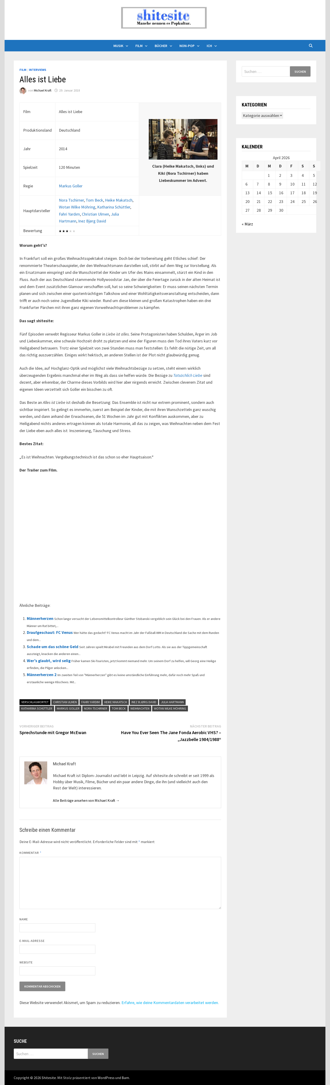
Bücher (161, 45)
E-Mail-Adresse (32, 941)
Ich (209, 45)
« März (247, 224)
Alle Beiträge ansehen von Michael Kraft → (86, 800)
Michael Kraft (42, 90)
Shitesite (49, 1077)
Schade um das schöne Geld (52, 646)
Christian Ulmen (95, 214)
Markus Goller (70, 186)
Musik (118, 45)
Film (139, 45)
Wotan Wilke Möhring (77, 207)
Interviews (37, 70)
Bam (125, 1077)
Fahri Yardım (69, 214)
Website (26, 962)
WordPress (106, 1077)
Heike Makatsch (118, 200)
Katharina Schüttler (113, 207)
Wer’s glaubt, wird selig (49, 660)
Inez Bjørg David (92, 221)
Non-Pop (187, 45)
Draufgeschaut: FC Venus (50, 632)
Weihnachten (139, 708)
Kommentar (30, 853)
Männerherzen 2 (42, 674)
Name (23, 919)
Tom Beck (94, 200)
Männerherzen (40, 618)
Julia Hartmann (172, 702)
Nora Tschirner (71, 200)
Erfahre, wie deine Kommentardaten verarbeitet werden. (170, 1002)
